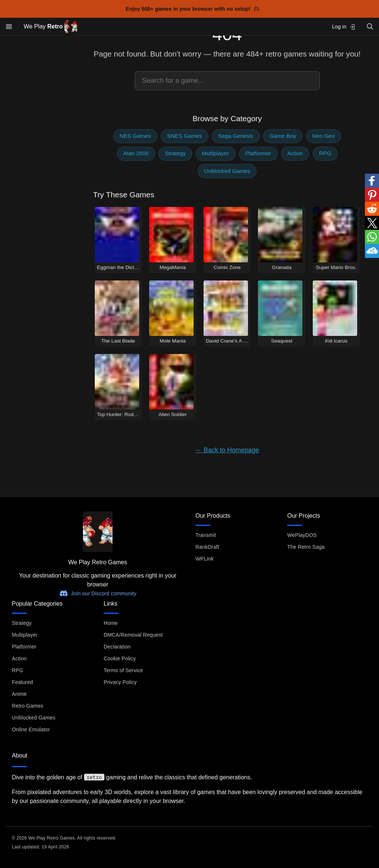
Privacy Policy (120, 682)
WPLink (204, 559)
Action (295, 153)
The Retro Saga (306, 547)
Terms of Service (123, 670)
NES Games (135, 136)
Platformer (258, 153)
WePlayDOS (302, 535)
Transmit (205, 535)
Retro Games (27, 706)
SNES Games (184, 136)
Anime (19, 694)
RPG (325, 153)
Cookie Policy (120, 658)
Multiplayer (215, 153)
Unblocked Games (227, 171)
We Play (50, 26)
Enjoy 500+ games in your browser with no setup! (192, 9)
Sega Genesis (235, 136)
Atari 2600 (136, 153)
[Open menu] (9, 26)
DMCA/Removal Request (133, 635)
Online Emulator (31, 729)
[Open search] (370, 26)
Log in (343, 27)
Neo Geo (323, 136)
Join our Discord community (98, 593)
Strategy (175, 153)
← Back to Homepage (227, 450)
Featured (22, 682)
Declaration (117, 647)
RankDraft (207, 547)
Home (111, 623)
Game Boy (282, 136)
